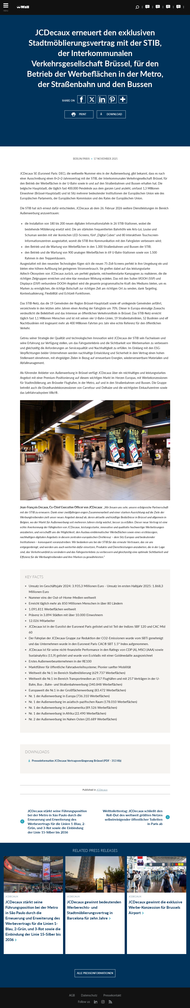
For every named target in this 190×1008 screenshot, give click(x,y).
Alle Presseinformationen (95, 970)
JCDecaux (102, 789)
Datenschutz (89, 993)
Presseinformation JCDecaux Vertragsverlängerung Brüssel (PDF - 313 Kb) (76, 760)
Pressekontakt (112, 993)
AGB (72, 993)
